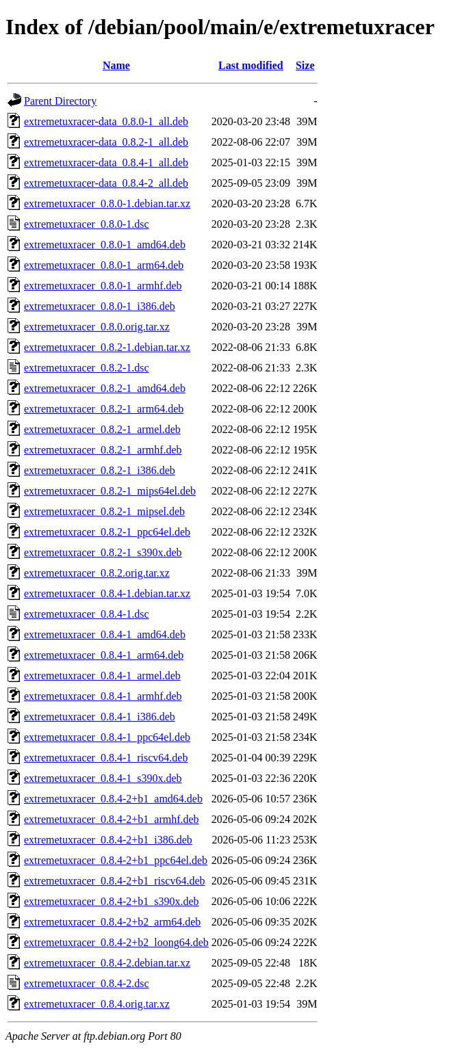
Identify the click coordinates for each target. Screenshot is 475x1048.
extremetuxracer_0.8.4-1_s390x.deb (103, 778)
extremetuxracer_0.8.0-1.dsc (86, 224)
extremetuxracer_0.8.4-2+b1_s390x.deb (111, 901)
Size (305, 65)
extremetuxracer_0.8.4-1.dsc (86, 614)
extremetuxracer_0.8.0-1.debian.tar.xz (107, 203)
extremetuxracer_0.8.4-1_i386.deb (99, 716)
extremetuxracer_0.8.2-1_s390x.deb (103, 552)
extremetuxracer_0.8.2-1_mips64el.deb (110, 491)
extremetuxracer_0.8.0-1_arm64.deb (103, 265)
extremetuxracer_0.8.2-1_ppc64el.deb (107, 532)
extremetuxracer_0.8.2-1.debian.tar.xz (107, 347)
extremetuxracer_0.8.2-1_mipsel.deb (104, 511)
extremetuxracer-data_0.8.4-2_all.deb (106, 183)
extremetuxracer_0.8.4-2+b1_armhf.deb (111, 819)
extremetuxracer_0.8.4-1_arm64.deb (103, 655)
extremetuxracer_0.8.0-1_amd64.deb (104, 244)
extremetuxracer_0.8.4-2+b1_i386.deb (108, 840)
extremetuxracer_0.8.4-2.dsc (86, 983)
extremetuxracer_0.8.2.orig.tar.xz (97, 573)
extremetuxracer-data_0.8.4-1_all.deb (106, 162)
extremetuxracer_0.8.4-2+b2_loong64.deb (116, 942)
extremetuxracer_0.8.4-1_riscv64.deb (106, 757)
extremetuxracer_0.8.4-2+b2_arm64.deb (112, 922)
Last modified (250, 65)
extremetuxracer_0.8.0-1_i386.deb (99, 306)
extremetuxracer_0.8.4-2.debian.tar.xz (107, 963)
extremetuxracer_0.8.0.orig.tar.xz (97, 326)
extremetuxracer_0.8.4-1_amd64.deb (104, 634)
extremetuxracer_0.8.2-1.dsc (86, 368)
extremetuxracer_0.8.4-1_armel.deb (102, 675)
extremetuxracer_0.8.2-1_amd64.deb (104, 388)
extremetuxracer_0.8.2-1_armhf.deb (103, 450)
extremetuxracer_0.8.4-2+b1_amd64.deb (113, 798)
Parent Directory (60, 101)
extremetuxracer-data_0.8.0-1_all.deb (106, 121)
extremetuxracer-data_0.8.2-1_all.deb (106, 142)
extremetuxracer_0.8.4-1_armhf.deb (103, 696)
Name (116, 65)
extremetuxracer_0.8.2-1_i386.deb (99, 470)
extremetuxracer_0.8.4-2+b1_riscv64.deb (114, 881)
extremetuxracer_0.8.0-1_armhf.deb (103, 285)
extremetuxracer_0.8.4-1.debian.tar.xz (107, 593)
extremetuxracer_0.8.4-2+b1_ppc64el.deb (115, 860)
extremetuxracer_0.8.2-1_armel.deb (102, 429)
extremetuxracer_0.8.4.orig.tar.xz (97, 1004)
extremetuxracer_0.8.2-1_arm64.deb (103, 409)
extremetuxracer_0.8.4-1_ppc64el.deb (107, 737)
